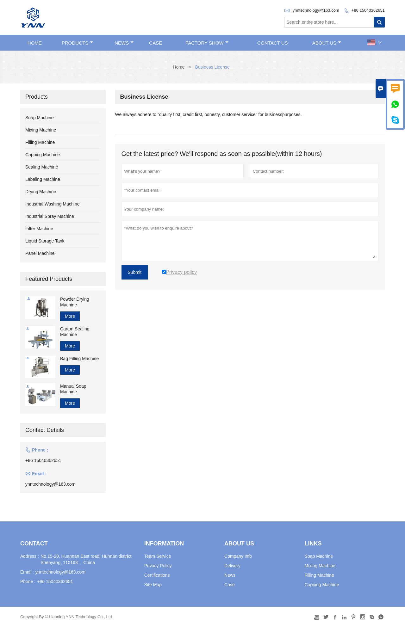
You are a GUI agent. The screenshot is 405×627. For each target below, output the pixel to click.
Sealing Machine (41, 166)
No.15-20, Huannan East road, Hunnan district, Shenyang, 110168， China (86, 559)
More (70, 316)
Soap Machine (39, 117)
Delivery (232, 565)
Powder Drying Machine (74, 302)
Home (35, 43)
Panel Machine (40, 253)
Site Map (153, 584)
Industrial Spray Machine (49, 216)
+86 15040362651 (368, 10)
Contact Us (272, 43)
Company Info (238, 556)
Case (155, 43)
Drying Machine (40, 191)
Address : (29, 556)
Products (77, 43)
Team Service (157, 556)
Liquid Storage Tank (45, 240)
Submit (135, 272)
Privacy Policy (158, 565)
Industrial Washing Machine (52, 203)
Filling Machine (40, 142)
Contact (34, 543)
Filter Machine (39, 228)
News (124, 43)
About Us (326, 43)
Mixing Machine (40, 129)
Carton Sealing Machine (75, 331)
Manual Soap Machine (73, 389)
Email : (27, 572)
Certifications (157, 575)
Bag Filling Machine (79, 358)
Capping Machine (42, 154)
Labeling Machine (42, 179)
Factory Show (206, 43)
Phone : (27, 581)
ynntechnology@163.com (316, 10)
